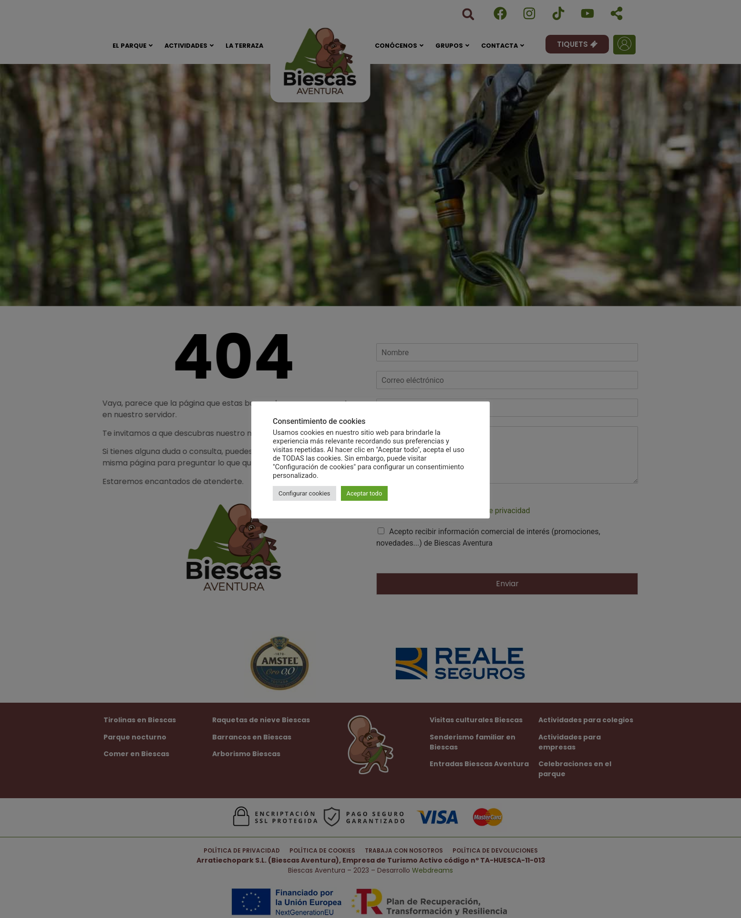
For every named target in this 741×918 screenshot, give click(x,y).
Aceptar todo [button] (364, 493)
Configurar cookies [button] (304, 493)
